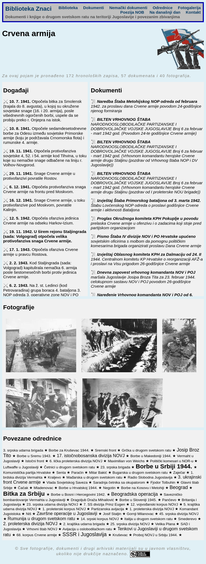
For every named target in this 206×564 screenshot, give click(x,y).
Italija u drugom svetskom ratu (149, 519)
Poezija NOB (132, 12)
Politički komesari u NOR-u (172, 461)
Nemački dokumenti (128, 7)
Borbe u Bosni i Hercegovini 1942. (79, 494)
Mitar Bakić (98, 473)
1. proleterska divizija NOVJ (152, 509)
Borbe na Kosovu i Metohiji (143, 488)
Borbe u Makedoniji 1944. (151, 456)
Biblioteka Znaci (28, 8)
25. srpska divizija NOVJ (131, 524)
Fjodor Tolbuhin (163, 482)
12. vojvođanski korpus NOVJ (155, 504)
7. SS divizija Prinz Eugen (105, 504)
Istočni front (35, 461)
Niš (29, 514)
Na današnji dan (164, 12)
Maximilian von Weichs (127, 461)
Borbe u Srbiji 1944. (165, 466)
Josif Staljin (112, 514)
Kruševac (121, 535)
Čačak (23, 488)
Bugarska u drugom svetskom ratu (140, 473)
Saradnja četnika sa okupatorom (119, 482)
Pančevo (169, 500)
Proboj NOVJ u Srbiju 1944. (156, 535)
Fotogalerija (189, 7)
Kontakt (193, 12)
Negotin (109, 488)
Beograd (179, 487)
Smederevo (188, 519)
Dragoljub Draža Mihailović (93, 500)
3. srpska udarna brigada (23, 450)
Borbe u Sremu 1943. (34, 456)
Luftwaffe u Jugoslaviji (21, 467)
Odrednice (162, 7)
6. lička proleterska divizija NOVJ (76, 461)
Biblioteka (68, 7)
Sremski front (106, 450)
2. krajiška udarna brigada (84, 524)
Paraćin (78, 473)
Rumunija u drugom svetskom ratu (42, 518)
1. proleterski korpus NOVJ (64, 509)
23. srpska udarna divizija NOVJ (53, 504)
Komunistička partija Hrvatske (27, 473)
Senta (61, 473)
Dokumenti (93, 7)
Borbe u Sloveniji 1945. (138, 500)
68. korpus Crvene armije (37, 535)
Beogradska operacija (135, 494)
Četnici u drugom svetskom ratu (70, 467)
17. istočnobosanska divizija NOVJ (91, 455)
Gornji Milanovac (141, 514)
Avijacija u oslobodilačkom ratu (87, 529)
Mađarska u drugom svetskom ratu (95, 477)
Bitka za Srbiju (24, 493)
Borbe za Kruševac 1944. (69, 450)
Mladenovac (44, 488)
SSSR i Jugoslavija (85, 534)
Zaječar (179, 473)
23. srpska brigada (115, 467)
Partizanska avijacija (108, 509)
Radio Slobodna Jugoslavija (150, 477)
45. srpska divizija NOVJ (178, 514)
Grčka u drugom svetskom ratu (147, 450)
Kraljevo (55, 477)
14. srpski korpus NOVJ (100, 519)
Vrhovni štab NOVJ (42, 529)
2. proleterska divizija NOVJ (31, 523)
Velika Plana (165, 524)
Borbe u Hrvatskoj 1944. (79, 488)
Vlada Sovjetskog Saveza (67, 482)
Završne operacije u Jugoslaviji (67, 513)
